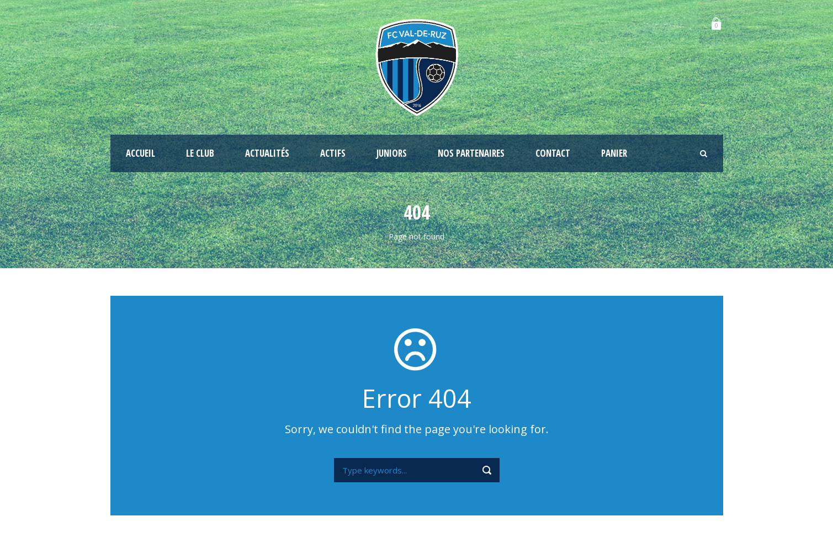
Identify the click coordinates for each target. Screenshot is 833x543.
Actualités (267, 153)
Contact (552, 153)
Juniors (391, 153)
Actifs (333, 153)
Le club (200, 153)
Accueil (140, 153)
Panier (614, 153)
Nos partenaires (471, 153)
